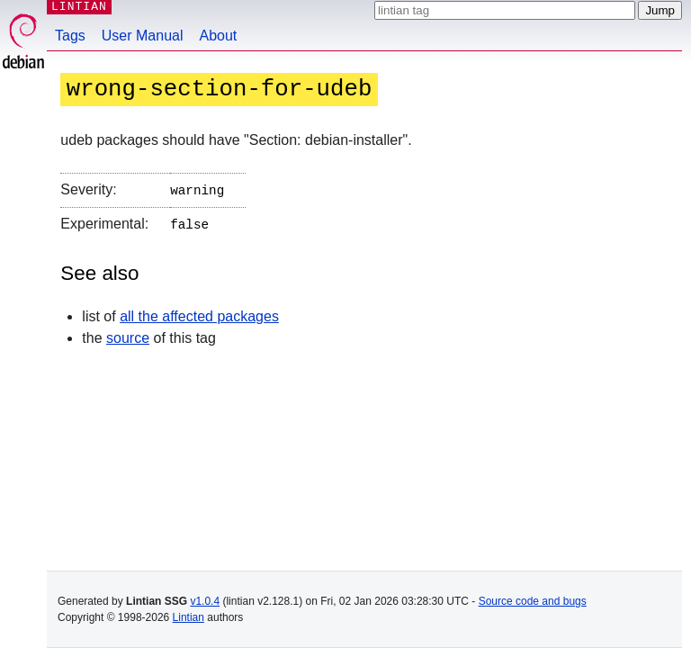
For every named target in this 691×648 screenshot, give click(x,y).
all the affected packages (199, 312)
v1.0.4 (205, 601)
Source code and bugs (533, 601)
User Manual (143, 35)
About (219, 35)
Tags (70, 35)
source (127, 334)
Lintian (188, 617)
